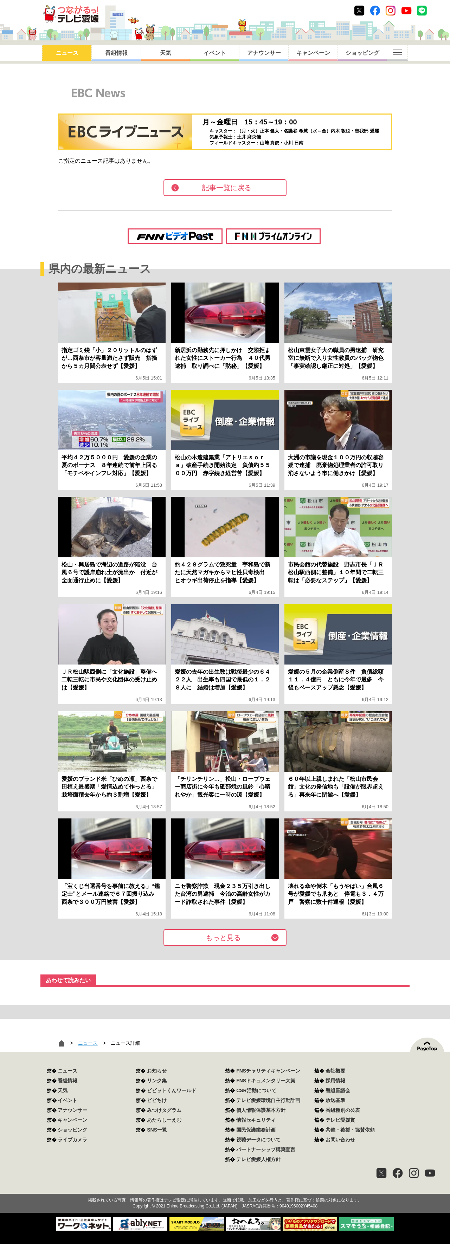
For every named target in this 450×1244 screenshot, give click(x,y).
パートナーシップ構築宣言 (265, 1149)
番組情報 (116, 53)
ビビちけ (157, 1100)
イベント (215, 53)
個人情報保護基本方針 (260, 1110)
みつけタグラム (164, 1110)
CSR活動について (256, 1090)
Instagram (390, 10)
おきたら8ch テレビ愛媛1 (70, 14)
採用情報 (335, 1080)
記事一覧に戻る (226, 188)
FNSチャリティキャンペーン (268, 1071)
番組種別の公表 (343, 1110)
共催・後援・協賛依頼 (350, 1130)
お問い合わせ (340, 1139)
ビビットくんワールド (171, 1090)
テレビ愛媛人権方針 (258, 1159)
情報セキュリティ (256, 1120)
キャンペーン (313, 53)
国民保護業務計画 (256, 1130)
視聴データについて (258, 1139)
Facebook (375, 10)
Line (422, 10)
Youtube (406, 10)
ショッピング (362, 53)
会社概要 (335, 1071)
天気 (165, 53)
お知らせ (157, 1071)
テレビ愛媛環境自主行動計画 (268, 1100)
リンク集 (157, 1080)
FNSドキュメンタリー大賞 (265, 1080)
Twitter (359, 10)
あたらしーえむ (164, 1120)
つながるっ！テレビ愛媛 (225, 1188)
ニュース (67, 53)
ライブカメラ (72, 1139)
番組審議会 (338, 1090)
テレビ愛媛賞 (340, 1120)
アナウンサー (264, 53)
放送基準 (335, 1100)
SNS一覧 (157, 1130)
